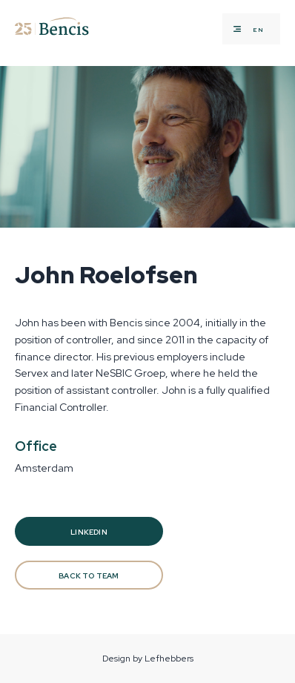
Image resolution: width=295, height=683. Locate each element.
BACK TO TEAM (89, 576)
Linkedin (88, 532)
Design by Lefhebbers (147, 658)
